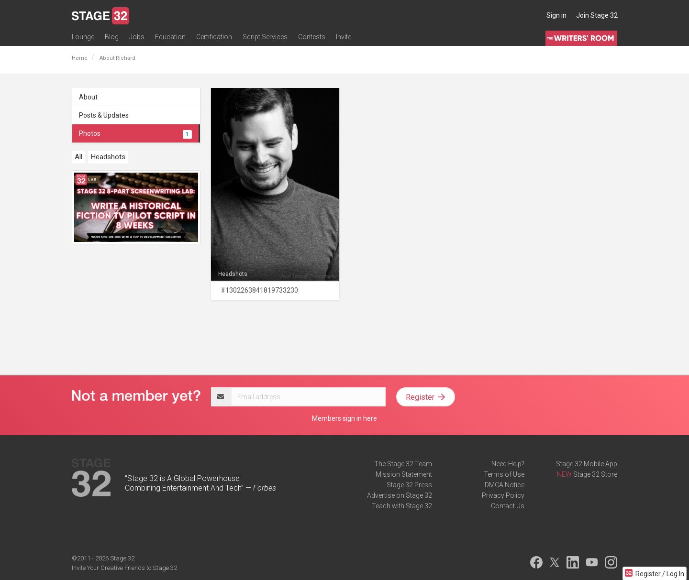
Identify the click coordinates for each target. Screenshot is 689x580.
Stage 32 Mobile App (586, 464)
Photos (135, 133)
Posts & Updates (104, 115)
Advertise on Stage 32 (399, 495)
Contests (311, 37)
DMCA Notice (504, 485)
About (88, 97)
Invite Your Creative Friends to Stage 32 (124, 567)
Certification (214, 37)
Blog (112, 37)
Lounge (83, 37)
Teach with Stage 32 (402, 506)
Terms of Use (504, 474)
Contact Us (507, 506)
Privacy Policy (503, 495)
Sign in (556, 15)
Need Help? (507, 464)
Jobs (136, 37)
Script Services (265, 37)
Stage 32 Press (409, 485)
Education (170, 37)
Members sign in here (344, 418)
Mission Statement (404, 474)
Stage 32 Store (595, 474)
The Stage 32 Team (403, 464)
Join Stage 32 (597, 15)
